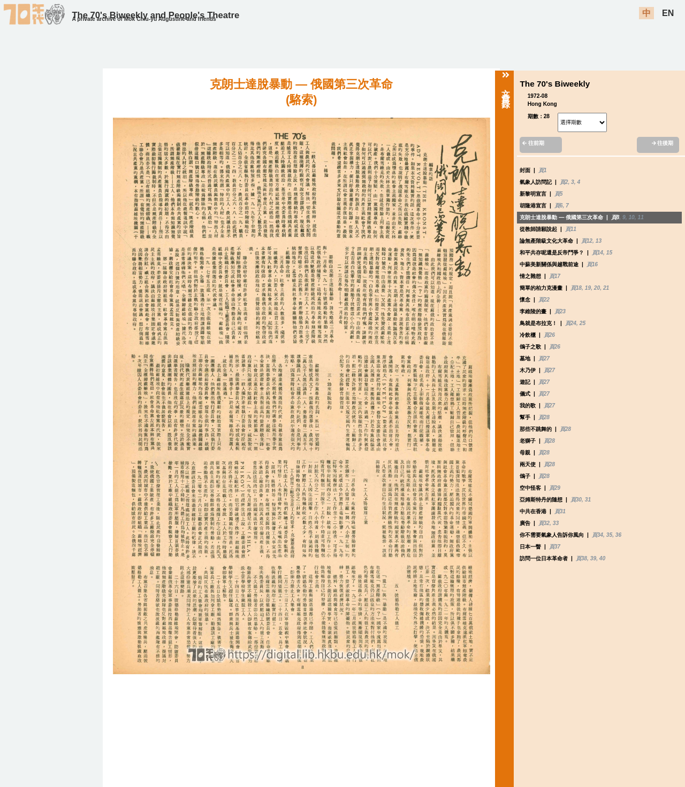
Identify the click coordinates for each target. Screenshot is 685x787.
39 (593, 558)
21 (606, 288)
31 (588, 500)
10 (631, 217)
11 (640, 217)
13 (599, 241)
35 (609, 535)
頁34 (597, 535)
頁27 (544, 358)
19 (588, 288)
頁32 (544, 523)
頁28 (544, 417)
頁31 (560, 511)
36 (618, 535)
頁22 (544, 300)
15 (609, 253)
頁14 (597, 253)
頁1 (542, 170)
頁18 (576, 288)
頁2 (564, 182)
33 (556, 523)
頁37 (554, 547)
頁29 (554, 488)
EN (668, 13)
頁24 (570, 323)
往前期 (533, 143)
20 (597, 288)
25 (582, 323)
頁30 (576, 500)
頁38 (581, 558)
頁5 (558, 194)
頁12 (586, 241)
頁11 (570, 229)
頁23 (560, 311)
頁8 (615, 217)
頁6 (558, 206)
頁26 (549, 335)
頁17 (554, 276)
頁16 (592, 264)
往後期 (663, 143)
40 (602, 558)
